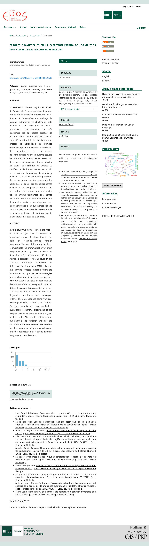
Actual (23, 27)
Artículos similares (20, 408)
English (106, 76)
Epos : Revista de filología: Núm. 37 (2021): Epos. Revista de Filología (48, 488)
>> (28, 500)
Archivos (22, 35)
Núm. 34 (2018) (35, 35)
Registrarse (128, 6)
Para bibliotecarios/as (111, 207)
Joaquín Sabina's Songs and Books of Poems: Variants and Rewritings (120, 136)
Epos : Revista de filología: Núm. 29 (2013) (53, 494)
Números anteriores (41, 27)
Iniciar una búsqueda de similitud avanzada (47, 507)
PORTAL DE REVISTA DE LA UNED (118, 216)
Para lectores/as (109, 199)
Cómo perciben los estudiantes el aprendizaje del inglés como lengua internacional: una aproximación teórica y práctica (55, 439)
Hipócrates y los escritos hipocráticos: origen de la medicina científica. (120, 95)
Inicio (12, 35)
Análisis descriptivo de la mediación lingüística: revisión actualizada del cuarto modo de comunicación (55, 423)
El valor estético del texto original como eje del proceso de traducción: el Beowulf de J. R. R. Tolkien (55, 449)
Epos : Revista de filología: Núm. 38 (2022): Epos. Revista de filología (55, 426)
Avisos (83, 27)
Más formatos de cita (70, 109)
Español (106, 80)
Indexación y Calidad (65, 27)
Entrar (139, 6)
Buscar (141, 27)
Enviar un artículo (112, 185)
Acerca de (9, 27)
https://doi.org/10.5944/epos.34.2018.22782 (31, 78)
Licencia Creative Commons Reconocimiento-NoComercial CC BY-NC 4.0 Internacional (79, 177)
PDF (65, 61)
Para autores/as (109, 203)
